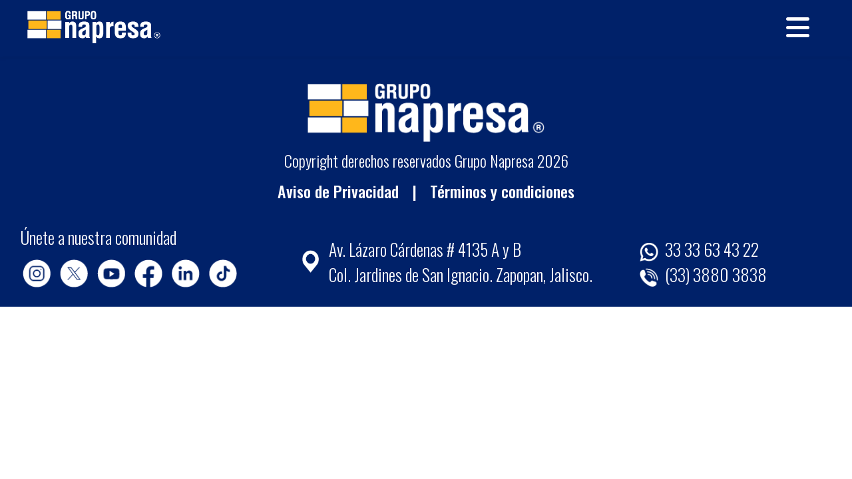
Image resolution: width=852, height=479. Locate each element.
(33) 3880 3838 (703, 274)
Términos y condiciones (502, 191)
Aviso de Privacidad (338, 191)
